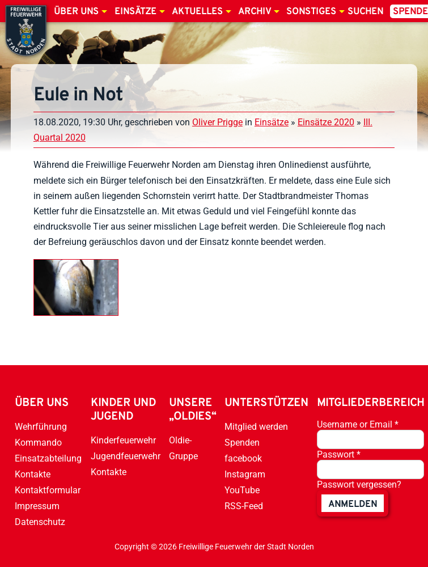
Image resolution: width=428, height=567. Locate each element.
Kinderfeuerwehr (123, 440)
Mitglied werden (256, 426)
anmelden (352, 504)
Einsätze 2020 (326, 122)
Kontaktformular (47, 490)
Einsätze (135, 12)
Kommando (38, 442)
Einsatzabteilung (48, 458)
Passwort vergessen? (359, 484)
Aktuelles (197, 12)
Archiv (254, 12)
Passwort (339, 454)
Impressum (37, 506)
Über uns (76, 12)
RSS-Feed (243, 506)
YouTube (242, 490)
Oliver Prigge (217, 122)
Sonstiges (311, 12)
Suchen (365, 12)
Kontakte (32, 474)
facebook (243, 458)
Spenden (242, 442)
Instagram (244, 474)
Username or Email (358, 424)
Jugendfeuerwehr (125, 456)
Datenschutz (40, 522)
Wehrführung (41, 426)
